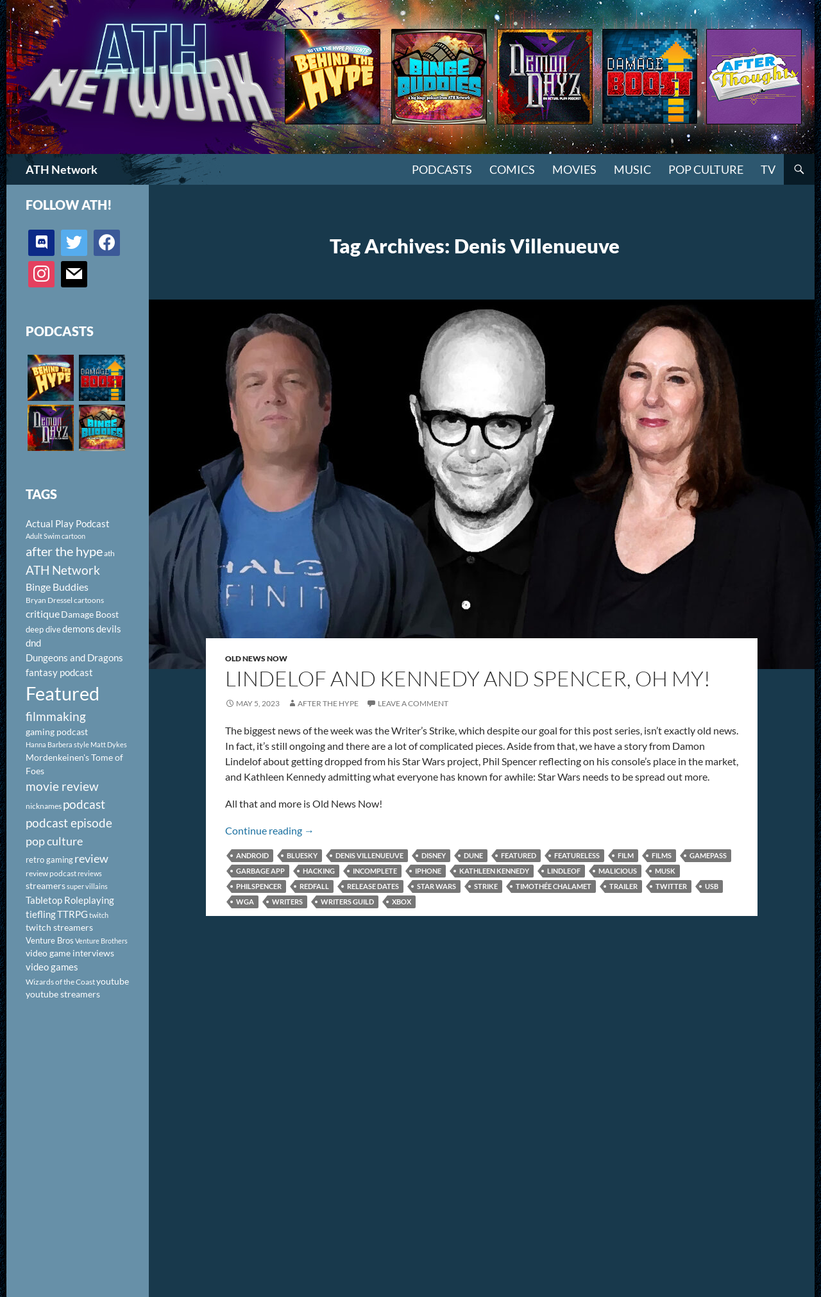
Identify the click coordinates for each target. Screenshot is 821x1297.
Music (632, 169)
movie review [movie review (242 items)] (62, 786)
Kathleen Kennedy (494, 871)
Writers (287, 901)
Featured (518, 855)
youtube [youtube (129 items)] (112, 981)
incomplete (375, 871)
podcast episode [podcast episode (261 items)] (69, 822)
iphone (428, 871)
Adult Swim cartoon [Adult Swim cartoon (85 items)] (55, 536)
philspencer (259, 886)
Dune (473, 855)
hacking (319, 871)
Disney (433, 855)
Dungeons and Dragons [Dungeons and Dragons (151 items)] (74, 657)
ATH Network (61, 169)
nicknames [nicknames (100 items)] (44, 806)
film (626, 855)
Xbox (401, 901)
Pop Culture (705, 169)
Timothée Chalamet (553, 886)
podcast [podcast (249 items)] (84, 804)
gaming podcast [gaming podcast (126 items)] (57, 731)
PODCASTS (442, 169)
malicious (617, 871)
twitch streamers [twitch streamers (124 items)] (59, 927)
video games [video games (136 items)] (52, 967)
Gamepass (708, 855)
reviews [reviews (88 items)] (90, 873)
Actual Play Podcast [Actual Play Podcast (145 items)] (68, 523)
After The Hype (328, 703)
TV (768, 169)
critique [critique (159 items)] (43, 614)
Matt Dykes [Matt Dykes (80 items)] (108, 744)
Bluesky (302, 855)
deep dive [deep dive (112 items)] (43, 629)
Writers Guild (347, 901)
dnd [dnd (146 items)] (33, 642)
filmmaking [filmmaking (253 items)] (56, 716)
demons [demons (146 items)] (78, 628)
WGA (245, 901)
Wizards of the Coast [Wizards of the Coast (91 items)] (60, 982)
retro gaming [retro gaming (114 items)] (49, 859)
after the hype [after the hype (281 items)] (64, 551)
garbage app (260, 871)
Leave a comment (413, 703)
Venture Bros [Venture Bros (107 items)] (50, 940)
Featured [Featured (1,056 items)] (62, 693)
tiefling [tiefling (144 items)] (41, 914)
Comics (512, 169)
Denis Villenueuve (369, 855)
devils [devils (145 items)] (108, 628)
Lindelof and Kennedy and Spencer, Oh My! (468, 678)
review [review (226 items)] (91, 858)
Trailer (623, 886)
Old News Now (256, 658)
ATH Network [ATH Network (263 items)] (63, 570)
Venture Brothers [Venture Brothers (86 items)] (101, 941)
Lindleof (563, 871)
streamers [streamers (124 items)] (45, 885)
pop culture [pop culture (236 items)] (54, 841)
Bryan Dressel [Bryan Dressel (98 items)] (49, 600)
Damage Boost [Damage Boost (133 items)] (90, 614)
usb (711, 886)
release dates (373, 886)
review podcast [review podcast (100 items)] (51, 873)
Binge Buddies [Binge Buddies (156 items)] (57, 587)
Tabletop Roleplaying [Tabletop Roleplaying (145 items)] (70, 900)
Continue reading (269, 830)
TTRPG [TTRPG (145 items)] (72, 914)
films (662, 855)
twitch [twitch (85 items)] (98, 915)
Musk (665, 871)
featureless (577, 855)
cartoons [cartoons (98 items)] (89, 600)
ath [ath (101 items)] (109, 553)
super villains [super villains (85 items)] (87, 886)
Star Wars (436, 886)
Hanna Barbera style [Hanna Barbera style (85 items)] (57, 744)
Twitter (671, 886)
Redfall (314, 886)
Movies (574, 169)
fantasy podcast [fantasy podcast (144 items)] (59, 672)
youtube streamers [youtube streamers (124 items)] (63, 993)
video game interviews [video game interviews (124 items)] (70, 952)
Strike (486, 886)
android (252, 855)
